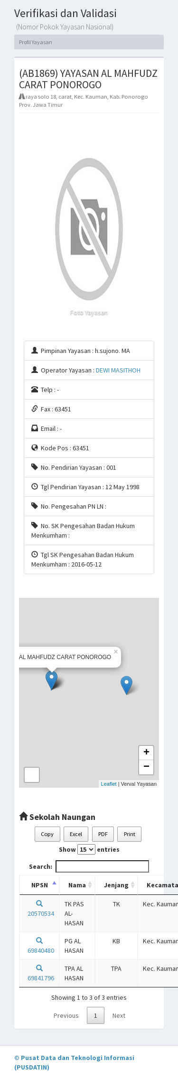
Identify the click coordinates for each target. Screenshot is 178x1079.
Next (118, 1015)
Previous (66, 1015)
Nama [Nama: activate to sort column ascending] (77, 885)
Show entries (89, 849)
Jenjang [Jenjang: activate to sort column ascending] (116, 885)
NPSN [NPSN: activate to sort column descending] (39, 885)
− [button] (146, 767)
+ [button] (146, 753)
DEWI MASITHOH (118, 370)
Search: (89, 866)
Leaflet (109, 784)
